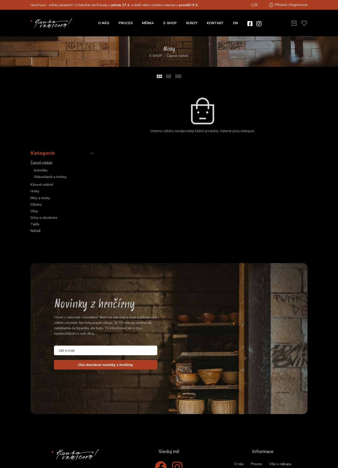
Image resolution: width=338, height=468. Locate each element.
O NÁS (103, 23)
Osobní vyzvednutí (243, 421)
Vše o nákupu (280, 399)
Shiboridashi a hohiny (50, 112)
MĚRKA (148, 23)
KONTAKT (215, 23)
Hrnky (35, 127)
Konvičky (40, 105)
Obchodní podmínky (151, 448)
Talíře (35, 160)
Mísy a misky (40, 133)
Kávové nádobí (42, 120)
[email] (105, 286)
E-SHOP (170, 23)
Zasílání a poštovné (282, 410)
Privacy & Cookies (188, 448)
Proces (256, 399)
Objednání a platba (243, 410)
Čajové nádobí (177, 55)
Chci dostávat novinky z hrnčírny (105, 300)
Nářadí (35, 166)
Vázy (34, 146)
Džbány (36, 140)
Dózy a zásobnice (44, 153)
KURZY (191, 23)
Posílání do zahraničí (281, 421)
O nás (239, 399)
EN (235, 23)
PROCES (126, 23)
